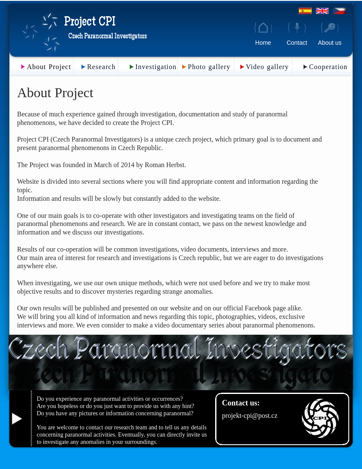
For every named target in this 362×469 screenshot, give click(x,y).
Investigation (156, 66)
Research (101, 66)
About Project (49, 66)
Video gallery (267, 66)
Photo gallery (209, 66)
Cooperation (328, 66)
